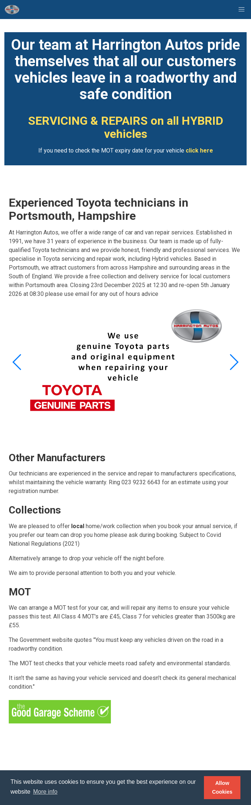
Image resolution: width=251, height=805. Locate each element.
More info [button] (45, 792)
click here (199, 150)
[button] (241, 9)
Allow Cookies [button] (222, 787)
